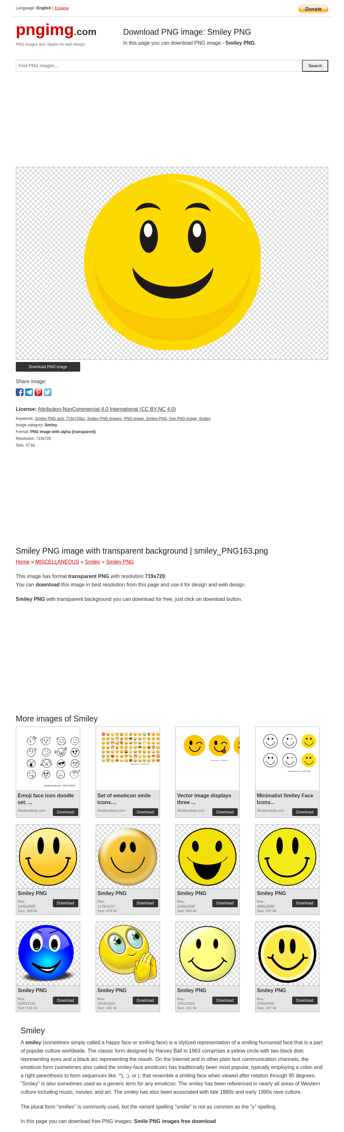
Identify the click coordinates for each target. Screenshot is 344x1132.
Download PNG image (48, 367)
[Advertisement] (172, 122)
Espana (62, 7)
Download (65, 812)
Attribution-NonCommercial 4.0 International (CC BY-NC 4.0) (107, 409)
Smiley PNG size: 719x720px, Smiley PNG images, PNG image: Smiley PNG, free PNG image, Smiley (123, 418)
